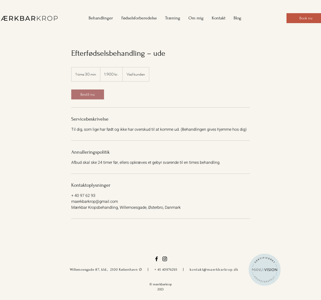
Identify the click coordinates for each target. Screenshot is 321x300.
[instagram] (165, 259)
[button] (99, 18)
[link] (87, 94)
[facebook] (156, 259)
